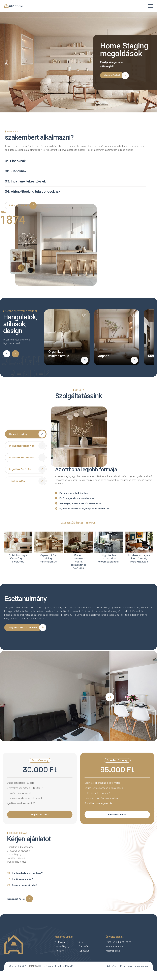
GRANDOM (33, 966)
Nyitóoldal (60, 942)
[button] (7, 64)
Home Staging (62, 946)
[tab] (25, 434)
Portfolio (59, 950)
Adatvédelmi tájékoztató (119, 966)
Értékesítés (84, 946)
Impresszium (141, 966)
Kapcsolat (83, 950)
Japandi (104, 356)
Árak (80, 942)
